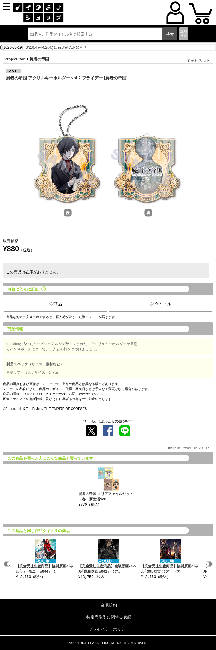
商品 (55, 303)
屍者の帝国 (39, 59)
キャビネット (198, 60)
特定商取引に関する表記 (108, 617)
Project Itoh (14, 59)
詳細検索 (183, 33)
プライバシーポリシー (109, 629)
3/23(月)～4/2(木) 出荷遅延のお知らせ (56, 47)
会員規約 (109, 605)
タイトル (161, 303)
